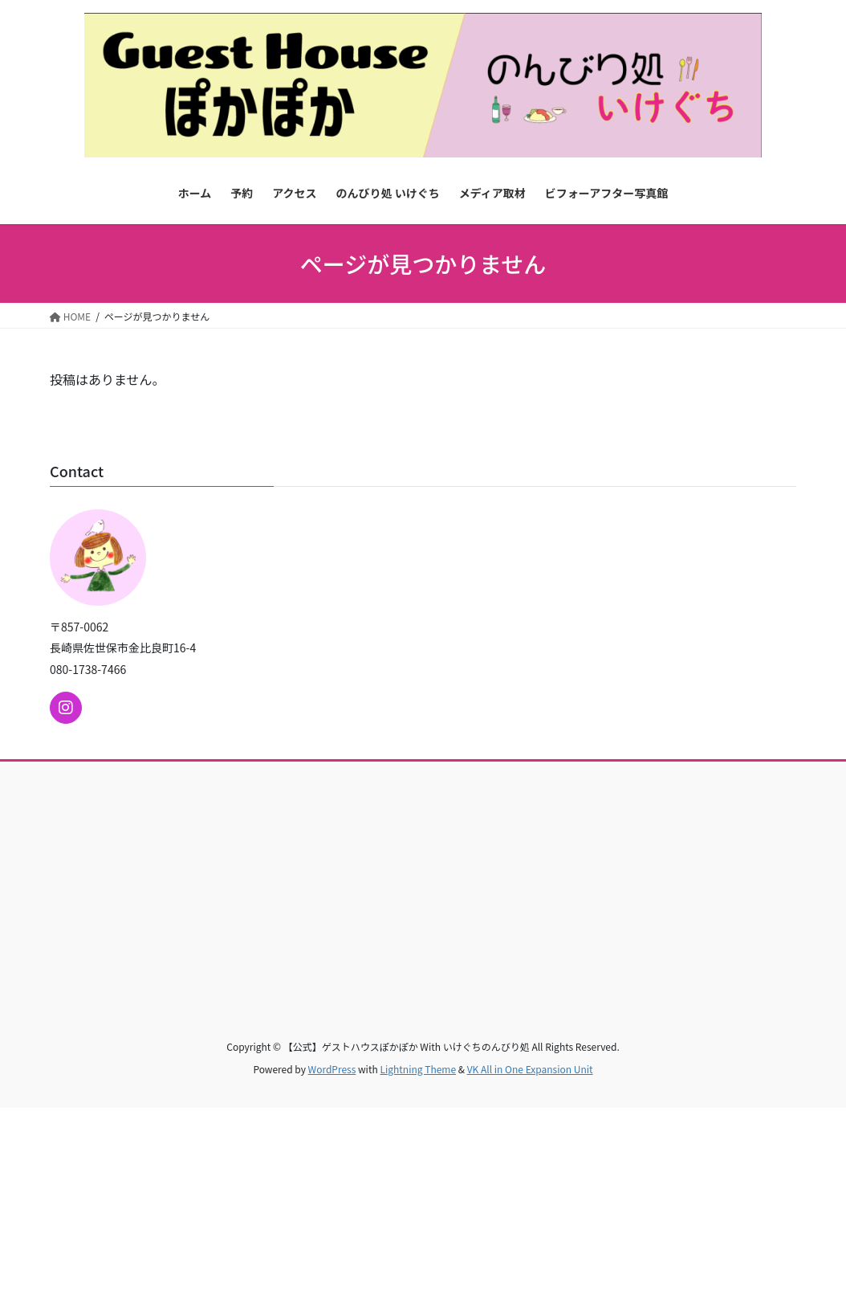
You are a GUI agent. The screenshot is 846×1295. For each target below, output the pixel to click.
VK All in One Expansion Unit (530, 1069)
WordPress (332, 1069)
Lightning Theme (418, 1069)
